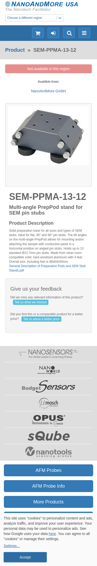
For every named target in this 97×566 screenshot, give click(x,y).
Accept (25, 557)
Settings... (12, 546)
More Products (48, 501)
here (52, 534)
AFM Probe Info (48, 486)
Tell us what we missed (31, 302)
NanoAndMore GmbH (48, 91)
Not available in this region (48, 69)
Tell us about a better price (41, 319)
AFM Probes (48, 470)
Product (15, 50)
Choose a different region (35, 18)
